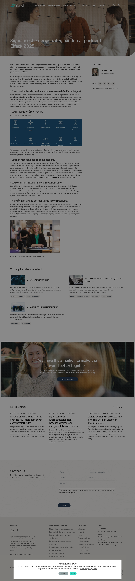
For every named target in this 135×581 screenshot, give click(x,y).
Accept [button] (73, 573)
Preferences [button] (63, 573)
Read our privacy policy (88, 569)
